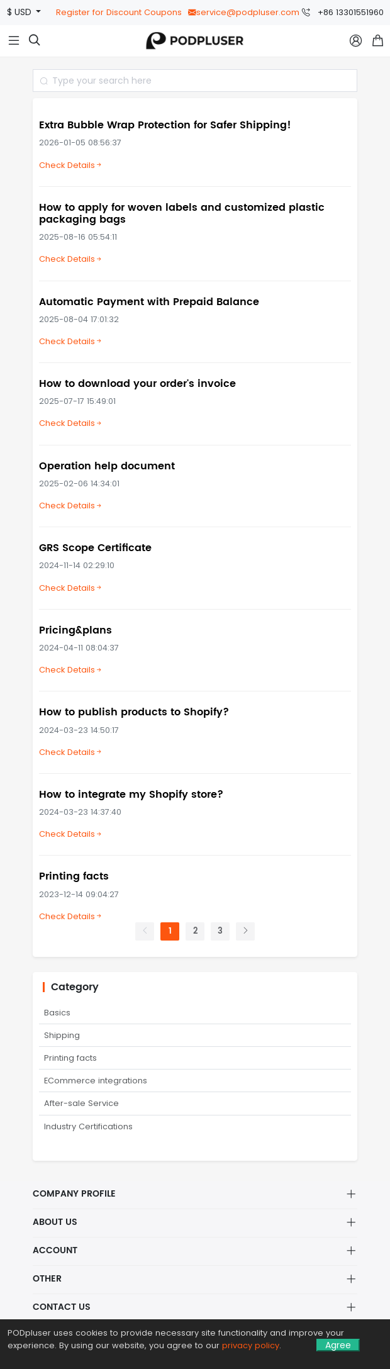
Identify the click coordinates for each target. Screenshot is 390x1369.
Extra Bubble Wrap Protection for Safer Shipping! (165, 125)
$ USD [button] (20, 12)
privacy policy (250, 1345)
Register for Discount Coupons (119, 12)
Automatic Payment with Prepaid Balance (149, 302)
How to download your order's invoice (137, 384)
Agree (338, 1345)
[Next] (245, 931)
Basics (57, 1012)
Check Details (71, 165)
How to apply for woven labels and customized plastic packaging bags (182, 213)
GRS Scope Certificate (95, 548)
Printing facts (74, 876)
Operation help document (107, 466)
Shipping (62, 1035)
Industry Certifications (88, 1126)
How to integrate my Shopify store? (131, 794)
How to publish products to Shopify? (134, 712)
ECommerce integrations (95, 1080)
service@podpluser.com (243, 12)
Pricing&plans (75, 630)
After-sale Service (81, 1103)
